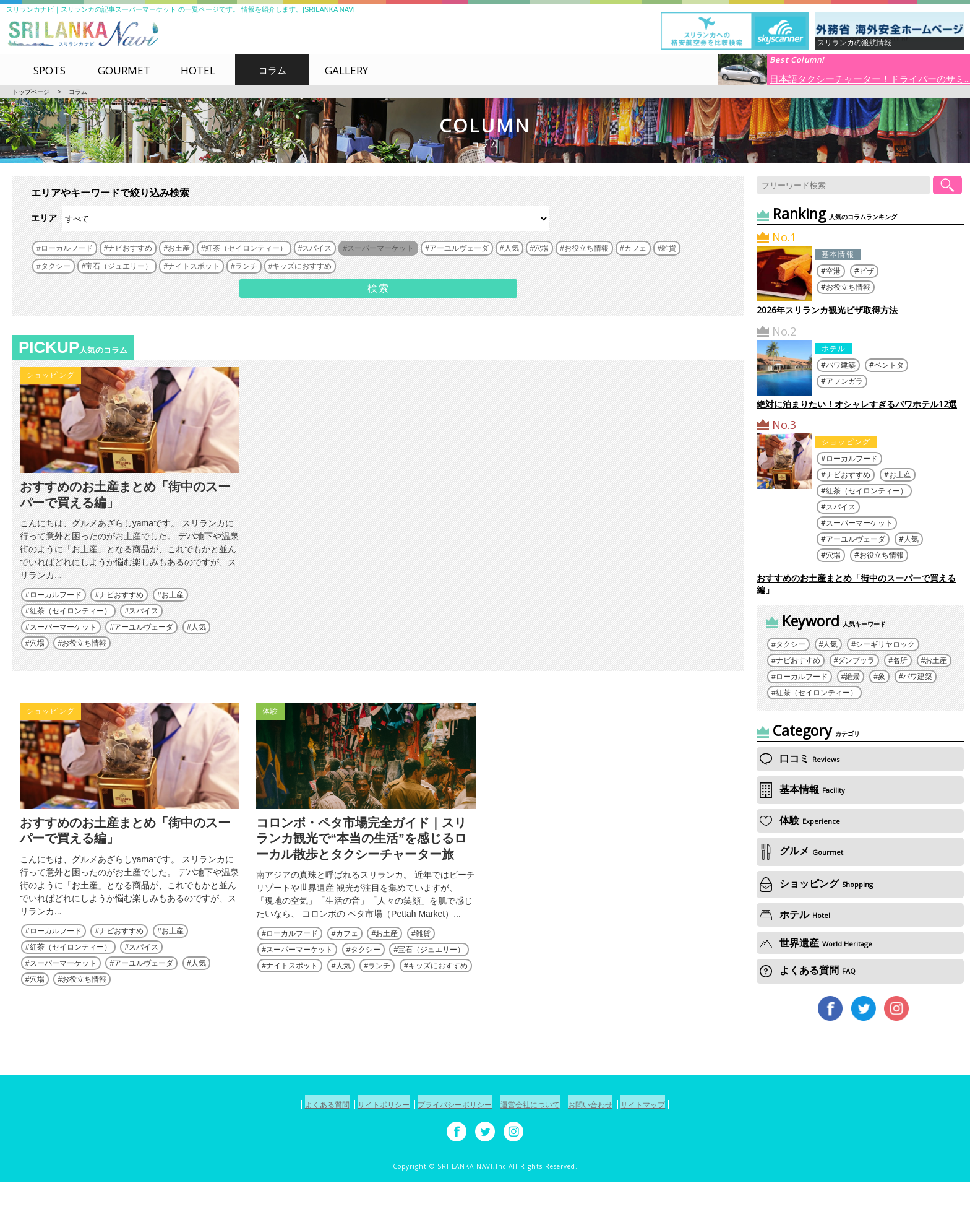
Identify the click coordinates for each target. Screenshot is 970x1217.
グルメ (801, 851)
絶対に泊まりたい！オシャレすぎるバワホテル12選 (857, 404)
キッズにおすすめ (438, 1001)
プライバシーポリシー (449, 1140)
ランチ (379, 1001)
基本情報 (838, 254)
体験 (270, 729)
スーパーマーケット (63, 645)
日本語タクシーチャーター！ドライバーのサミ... (870, 78)
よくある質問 (808, 970)
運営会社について (537, 1140)
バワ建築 (841, 365)
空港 (833, 271)
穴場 (37, 661)
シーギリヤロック (885, 644)
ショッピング (50, 375)
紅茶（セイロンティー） (70, 629)
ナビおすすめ (121, 612)
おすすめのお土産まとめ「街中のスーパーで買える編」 (856, 583)
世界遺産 (816, 943)
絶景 (852, 676)
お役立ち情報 (84, 661)
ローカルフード (56, 612)
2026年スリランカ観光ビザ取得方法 (827, 310)
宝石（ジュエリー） (431, 985)
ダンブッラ (856, 660)
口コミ (799, 758)
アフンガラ (844, 381)
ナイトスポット (292, 1001)
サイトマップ (672, 1140)
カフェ (347, 969)
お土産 (172, 612)
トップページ (30, 92)
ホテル (834, 348)
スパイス (143, 629)
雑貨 (423, 969)
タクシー (365, 985)
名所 (900, 660)
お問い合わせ (609, 1140)
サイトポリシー (365, 1140)
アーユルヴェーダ (143, 645)
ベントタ (889, 365)
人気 (198, 645)
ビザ (866, 271)
